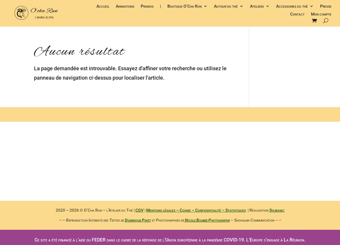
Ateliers (257, 6)
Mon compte (321, 14)
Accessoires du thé (292, 6)
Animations (125, 6)
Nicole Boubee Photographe (207, 220)
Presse (326, 6)
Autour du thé (226, 6)
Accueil (102, 6)
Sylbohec (277, 210)
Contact (297, 14)
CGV (139, 210)
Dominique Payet (138, 220)
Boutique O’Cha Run (184, 6)
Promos (147, 6)
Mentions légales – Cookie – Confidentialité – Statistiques (196, 210)
